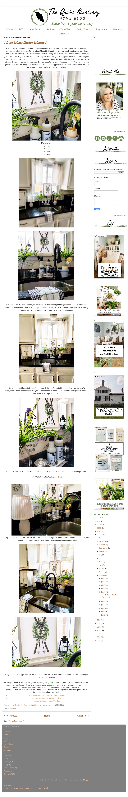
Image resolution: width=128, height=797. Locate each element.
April (101, 565)
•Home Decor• (34, 29)
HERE (59, 477)
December (103, 538)
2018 (99, 623)
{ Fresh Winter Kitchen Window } (25, 42)
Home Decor (9, 744)
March (102, 568)
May (101, 562)
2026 (99, 518)
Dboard (6, 735)
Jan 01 (103, 615)
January (102, 575)
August (102, 551)
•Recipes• (50, 29)
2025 (99, 521)
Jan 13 (103, 592)
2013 (99, 641)
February (102, 572)
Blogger (86, 780)
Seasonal (13, 708)
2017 (99, 627)
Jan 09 (103, 605)
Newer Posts (10, 715)
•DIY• (20, 29)
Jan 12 (103, 601)
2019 (99, 620)
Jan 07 (103, 608)
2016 (99, 630)
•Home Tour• (65, 29)
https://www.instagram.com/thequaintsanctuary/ (47, 695)
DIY (5, 741)
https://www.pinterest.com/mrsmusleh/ (46, 698)
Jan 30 (103, 578)
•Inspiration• (101, 29)
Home (47, 715)
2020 (99, 535)
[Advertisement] (104, 52)
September (103, 548)
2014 (99, 637)
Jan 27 (103, 582)
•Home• (10, 29)
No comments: (44, 705)
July (100, 555)
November (103, 541)
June (101, 558)
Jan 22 (103, 588)
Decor (6, 738)
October (102, 545)
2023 (99, 525)
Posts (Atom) (19, 721)
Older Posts (83, 715)
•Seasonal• (117, 29)
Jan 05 (103, 611)
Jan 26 (103, 585)
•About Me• (64, 34)
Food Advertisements (119, 131)
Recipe (6, 747)
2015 (99, 634)
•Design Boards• (83, 29)
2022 (99, 528)
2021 (99, 531)
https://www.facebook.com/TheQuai (46, 701)
